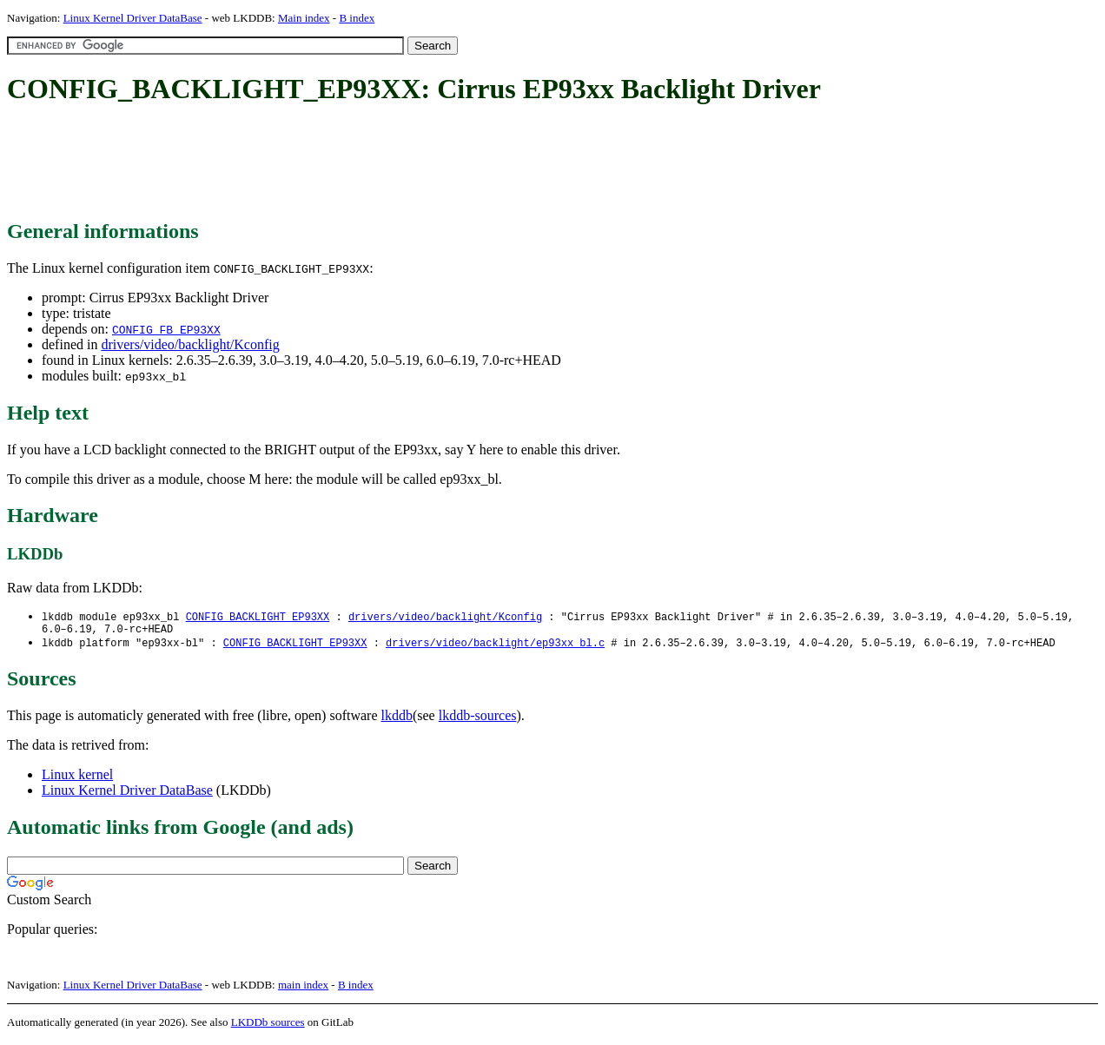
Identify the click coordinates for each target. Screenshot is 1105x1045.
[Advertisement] (323, 163)
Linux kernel (77, 778)
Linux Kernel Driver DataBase (132, 17)
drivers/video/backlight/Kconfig (190, 344)
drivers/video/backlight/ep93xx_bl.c (495, 646)
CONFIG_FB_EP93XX (166, 329)
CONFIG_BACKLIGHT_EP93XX (258, 617)
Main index (304, 17)
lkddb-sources (478, 719)
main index (303, 988)
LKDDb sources (268, 1026)
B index (356, 17)
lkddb (397, 719)
